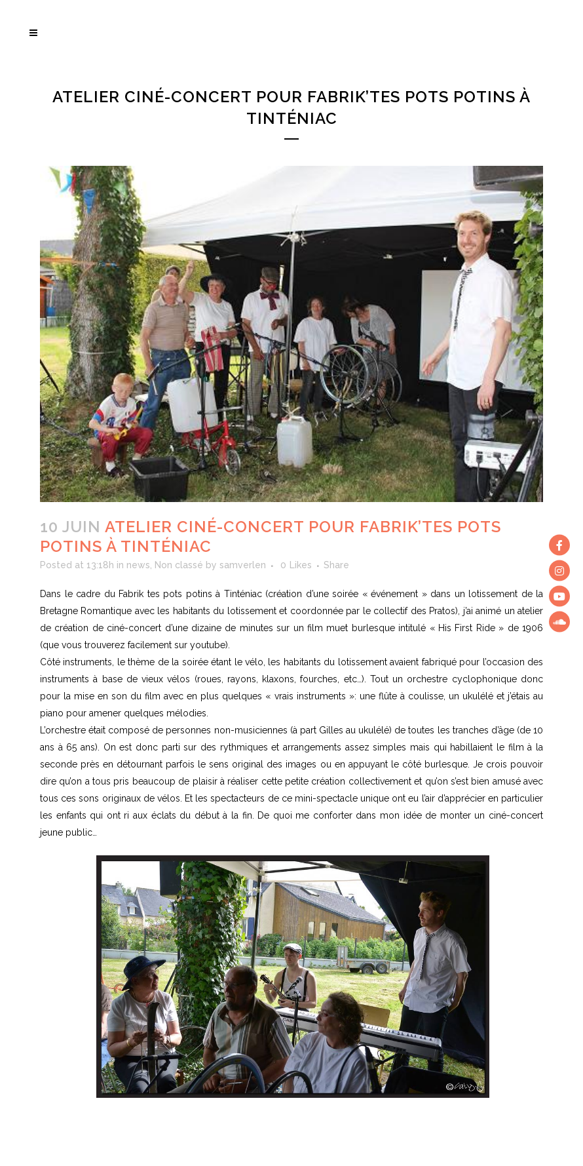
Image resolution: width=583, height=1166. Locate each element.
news (138, 565)
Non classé (179, 565)
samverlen (242, 565)
